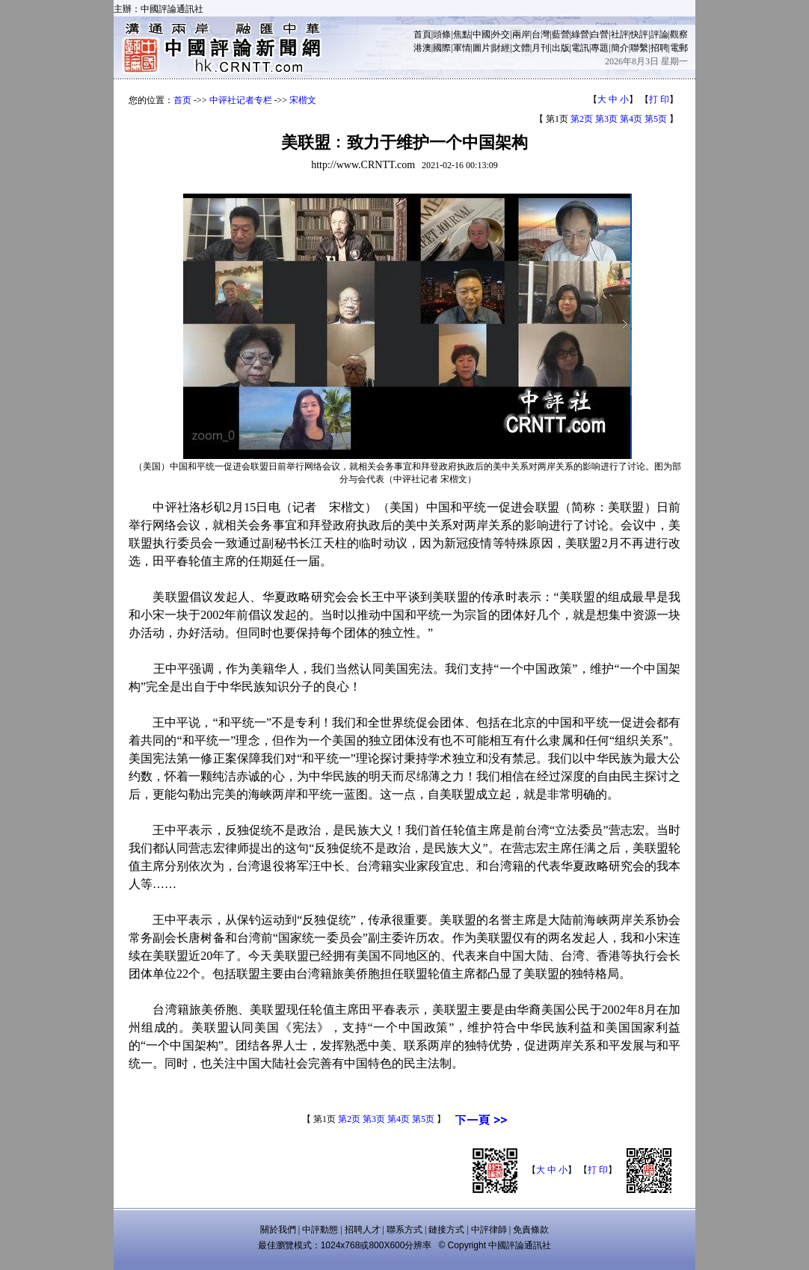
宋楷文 (302, 100)
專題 (600, 48)
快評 (639, 34)
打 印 (659, 99)
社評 (620, 34)
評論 (659, 34)
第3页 (606, 119)
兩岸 (521, 34)
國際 (442, 48)
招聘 (659, 48)
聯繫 (639, 48)
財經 (501, 48)
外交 (501, 34)
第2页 (581, 119)
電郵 (679, 48)
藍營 (561, 34)
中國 (481, 34)
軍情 (462, 48)
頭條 (442, 34)
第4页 (631, 119)
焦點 (462, 34)
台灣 (541, 34)
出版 (561, 48)
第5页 (656, 119)
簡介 (620, 48)
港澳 (422, 48)
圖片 (481, 48)
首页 (182, 100)
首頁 (422, 34)
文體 (521, 48)
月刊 (541, 48)
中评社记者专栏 (240, 100)
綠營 (580, 34)
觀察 (679, 34)
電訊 (580, 48)
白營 (600, 34)
